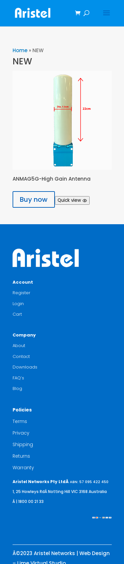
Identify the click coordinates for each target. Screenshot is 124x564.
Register (21, 293)
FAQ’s (18, 378)
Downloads (25, 367)
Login (18, 303)
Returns (21, 456)
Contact (21, 356)
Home (20, 50)
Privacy (21, 433)
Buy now (34, 199)
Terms (20, 421)
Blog (17, 388)
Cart (17, 314)
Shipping (23, 444)
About (19, 345)
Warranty (23, 467)
